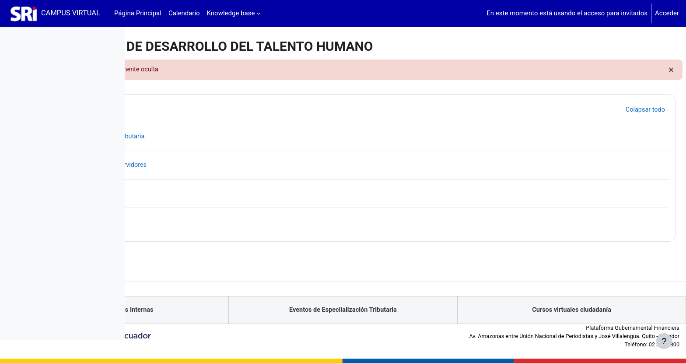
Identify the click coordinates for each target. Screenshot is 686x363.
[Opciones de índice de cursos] (113, 39)
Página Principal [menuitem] (137, 13)
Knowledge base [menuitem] (231, 13)
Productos (194, 109)
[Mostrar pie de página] (664, 341)
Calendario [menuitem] (184, 13)
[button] (157, 110)
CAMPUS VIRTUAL (70, 13)
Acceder (667, 13)
